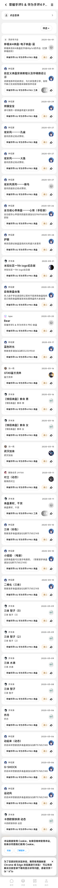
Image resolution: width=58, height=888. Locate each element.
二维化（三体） (13, 584)
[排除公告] (52, 861)
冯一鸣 (11, 368)
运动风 (8, 793)
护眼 (6, 239)
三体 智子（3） (13, 610)
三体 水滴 (9, 663)
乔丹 (6, 715)
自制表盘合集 (12, 291)
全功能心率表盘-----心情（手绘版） (26, 210)
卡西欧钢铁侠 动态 (15, 819)
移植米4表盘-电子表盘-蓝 (19, 44)
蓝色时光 (9, 347)
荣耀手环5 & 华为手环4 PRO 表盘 (21, 57)
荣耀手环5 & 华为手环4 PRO (29, 4)
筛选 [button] (45, 28)
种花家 (11, 68)
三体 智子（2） (13, 636)
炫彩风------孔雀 (15, 132)
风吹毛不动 (13, 39)
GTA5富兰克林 (12, 373)
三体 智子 (9, 689)
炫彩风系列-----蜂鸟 (16, 184)
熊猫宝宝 (9, 106)
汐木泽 (11, 261)
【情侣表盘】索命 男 (16, 399)
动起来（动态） (13, 741)
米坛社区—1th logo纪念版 (19, 265)
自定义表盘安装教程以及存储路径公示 (25, 75)
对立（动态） (12, 477)
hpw (10, 316)
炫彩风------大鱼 (15, 158)
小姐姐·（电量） (14, 555)
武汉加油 (9, 451)
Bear (7, 321)
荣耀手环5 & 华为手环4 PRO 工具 (21, 90)
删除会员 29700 (16, 472)
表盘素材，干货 (13, 503)
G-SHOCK (10, 767)
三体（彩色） (12, 529)
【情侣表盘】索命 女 (16, 425)
